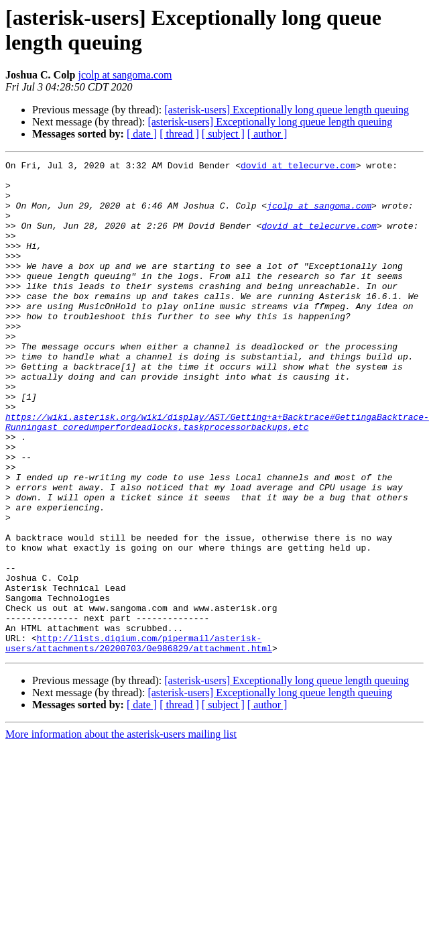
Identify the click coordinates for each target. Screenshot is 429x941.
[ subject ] (223, 134)
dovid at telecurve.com (298, 167)
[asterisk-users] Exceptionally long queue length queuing (286, 109)
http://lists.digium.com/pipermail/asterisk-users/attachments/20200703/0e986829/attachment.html (138, 740)
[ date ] (142, 134)
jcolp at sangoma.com (125, 74)
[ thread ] (179, 134)
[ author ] (267, 134)
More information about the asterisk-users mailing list (121, 832)
